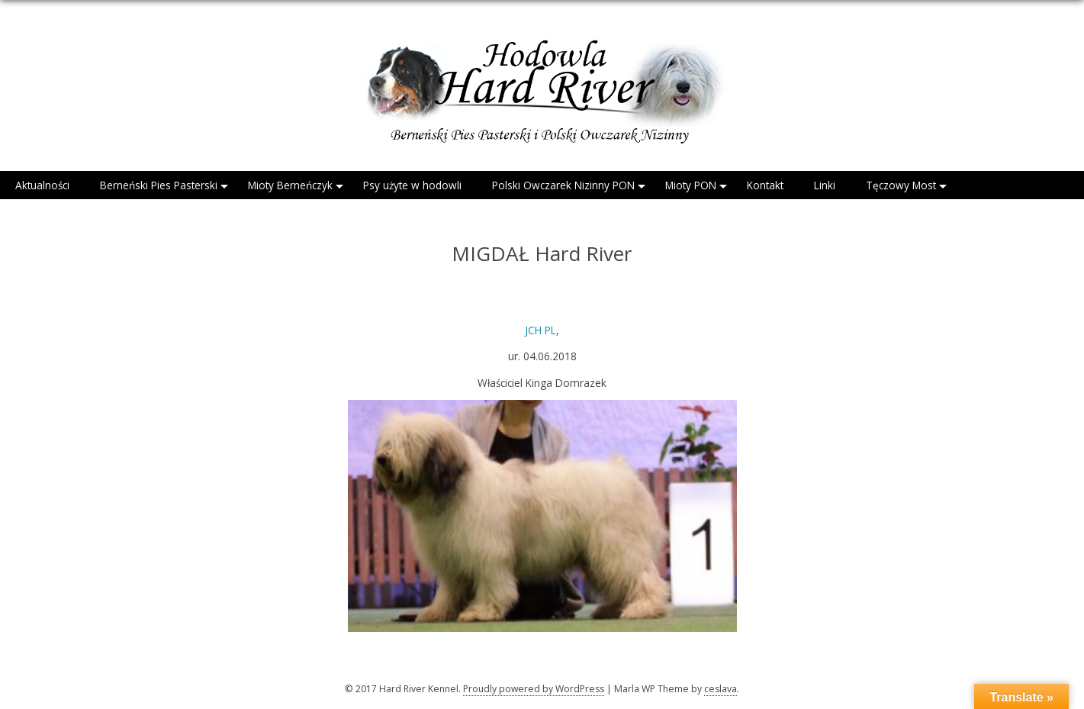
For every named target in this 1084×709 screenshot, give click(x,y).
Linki (824, 185)
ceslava (720, 688)
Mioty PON (690, 185)
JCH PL (540, 330)
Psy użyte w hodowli (412, 185)
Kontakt (765, 185)
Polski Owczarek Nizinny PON (563, 185)
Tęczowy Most (901, 185)
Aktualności (42, 185)
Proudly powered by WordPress (533, 688)
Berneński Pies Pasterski (158, 185)
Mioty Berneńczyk (290, 185)
